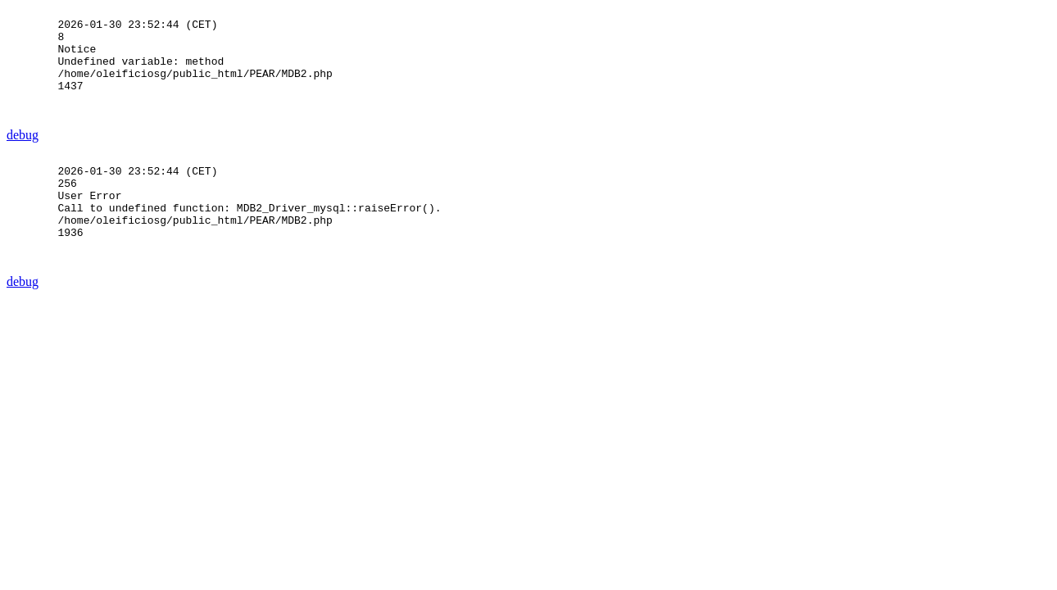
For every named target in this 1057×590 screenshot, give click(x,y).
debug (23, 157)
